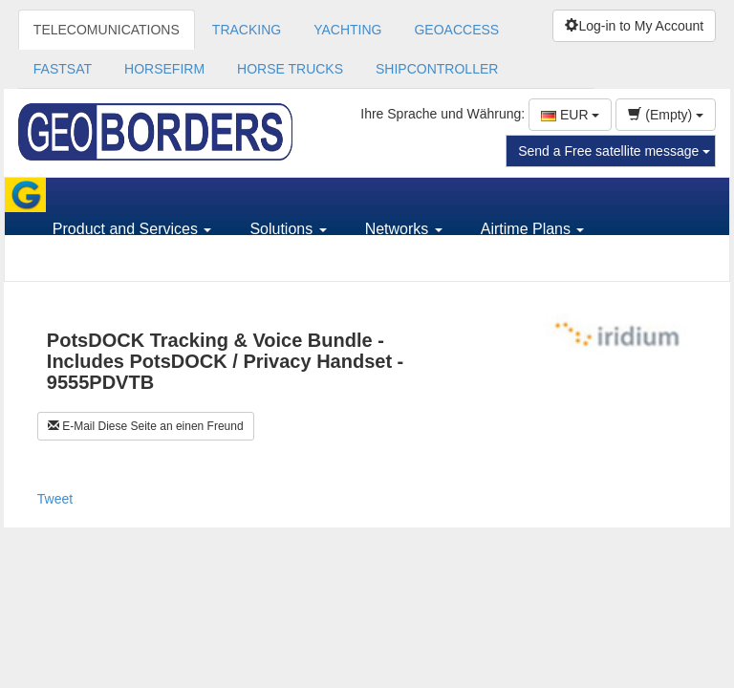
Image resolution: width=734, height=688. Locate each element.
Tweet (55, 498)
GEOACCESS (456, 29)
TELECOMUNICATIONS (106, 29)
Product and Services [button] (132, 229)
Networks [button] (404, 229)
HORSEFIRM (164, 68)
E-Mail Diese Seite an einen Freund (146, 426)
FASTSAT (62, 68)
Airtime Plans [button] (533, 229)
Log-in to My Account (634, 25)
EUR (570, 114)
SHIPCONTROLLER (437, 68)
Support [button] (86, 263)
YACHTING (347, 29)
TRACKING (246, 29)
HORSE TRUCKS (290, 68)
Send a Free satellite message (614, 151)
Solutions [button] (287, 229)
